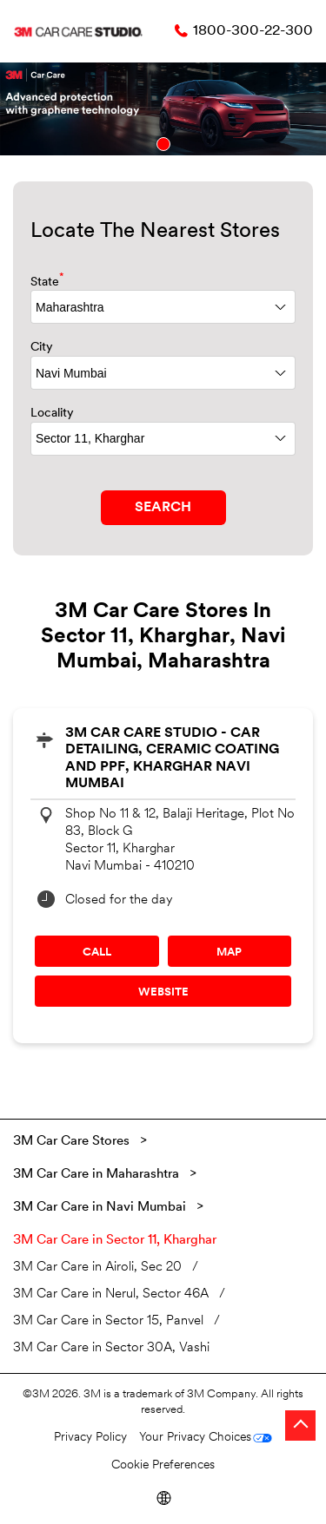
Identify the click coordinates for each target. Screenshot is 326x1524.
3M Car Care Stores (73, 1141)
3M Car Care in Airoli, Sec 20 (97, 1267)
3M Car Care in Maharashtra (96, 1174)
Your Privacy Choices (195, 1437)
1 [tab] (163, 144)
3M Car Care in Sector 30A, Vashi (111, 1348)
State (47, 281)
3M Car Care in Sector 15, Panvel (108, 1321)
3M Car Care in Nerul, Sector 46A (111, 1294)
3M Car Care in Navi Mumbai (99, 1207)
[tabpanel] (163, 108)
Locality (52, 413)
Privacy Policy (90, 1437)
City (41, 347)
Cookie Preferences (163, 1465)
